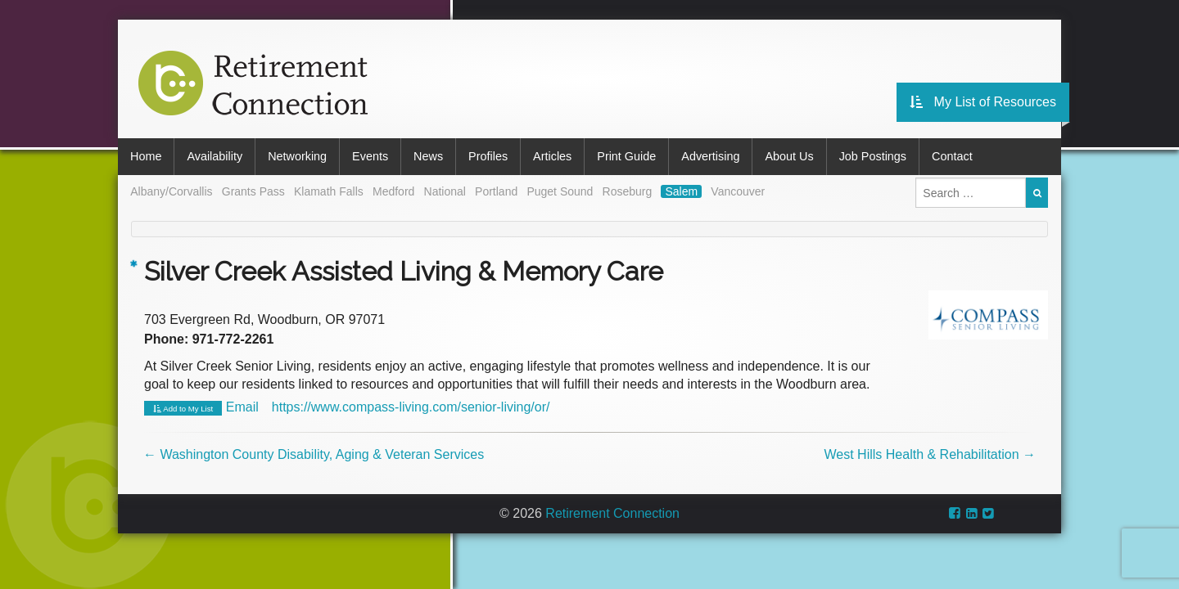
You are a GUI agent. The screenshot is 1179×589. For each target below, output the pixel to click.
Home (145, 156)
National (445, 191)
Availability (214, 156)
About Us (789, 156)
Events (370, 156)
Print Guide (626, 156)
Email (242, 407)
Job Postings (872, 156)
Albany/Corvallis (171, 191)
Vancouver (738, 191)
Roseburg (628, 191)
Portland (496, 191)
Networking (297, 156)
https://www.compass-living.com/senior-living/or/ (411, 407)
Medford (393, 191)
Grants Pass (253, 191)
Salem (681, 191)
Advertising (710, 156)
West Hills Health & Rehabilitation (930, 454)
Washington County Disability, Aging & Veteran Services (313, 454)
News (428, 156)
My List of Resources (983, 102)
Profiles (488, 156)
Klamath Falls (329, 191)
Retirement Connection (612, 513)
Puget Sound (559, 191)
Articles (552, 156)
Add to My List (183, 409)
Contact (952, 156)
